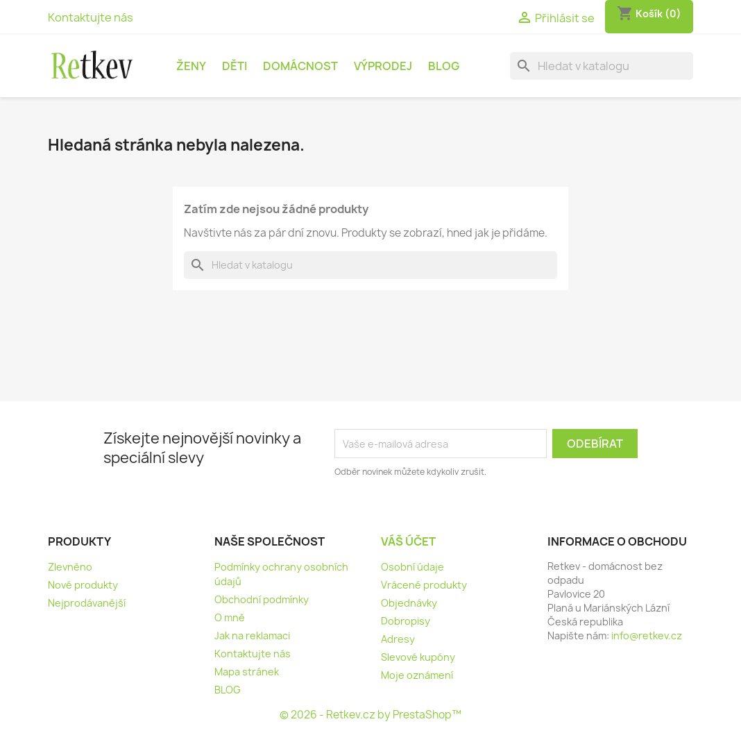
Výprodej (383, 66)
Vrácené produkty (424, 584)
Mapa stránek (246, 671)
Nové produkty (83, 584)
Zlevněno (70, 566)
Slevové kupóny (418, 657)
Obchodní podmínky (261, 599)
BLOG (443, 66)
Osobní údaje (412, 566)
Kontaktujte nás (90, 17)
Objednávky (409, 602)
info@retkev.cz (646, 635)
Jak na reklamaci (252, 635)
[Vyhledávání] (601, 66)
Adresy (398, 639)
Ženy (191, 66)
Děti (234, 66)
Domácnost (300, 66)
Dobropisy (405, 620)
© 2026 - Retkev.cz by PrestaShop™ (370, 714)
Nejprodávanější (87, 602)
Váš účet (408, 541)
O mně (229, 617)
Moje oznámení (417, 675)
